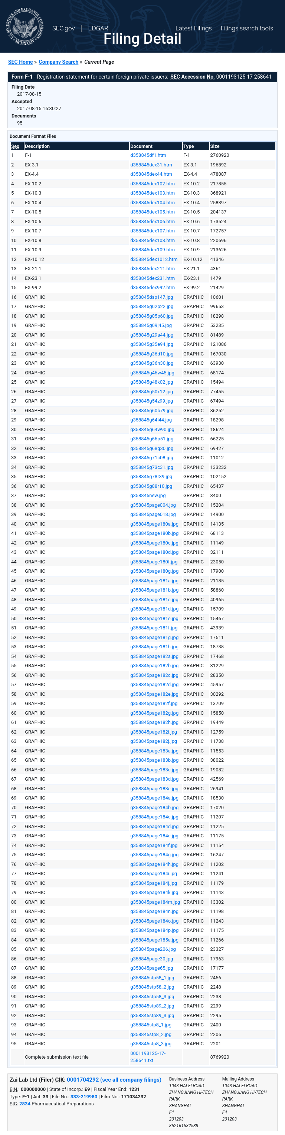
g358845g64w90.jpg (152, 429)
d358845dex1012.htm (153, 259)
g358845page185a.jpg (154, 940)
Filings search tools (246, 28)
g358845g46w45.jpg (152, 372)
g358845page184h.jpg (154, 864)
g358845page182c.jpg (154, 675)
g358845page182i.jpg (153, 732)
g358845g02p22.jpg (151, 306)
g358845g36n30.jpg (151, 363)
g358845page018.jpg (153, 514)
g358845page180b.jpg (154, 533)
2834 (24, 1103)
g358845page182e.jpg (154, 694)
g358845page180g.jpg (154, 571)
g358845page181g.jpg (154, 637)
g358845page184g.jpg (154, 854)
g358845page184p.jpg (154, 930)
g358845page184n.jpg (154, 911)
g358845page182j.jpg (153, 741)
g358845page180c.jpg (154, 543)
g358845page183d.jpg (154, 779)
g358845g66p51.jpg (151, 438)
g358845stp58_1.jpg (152, 977)
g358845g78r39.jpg (151, 476)
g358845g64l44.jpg (151, 420)
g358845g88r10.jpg (151, 486)
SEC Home (20, 62)
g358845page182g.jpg (154, 713)
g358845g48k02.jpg (151, 382)
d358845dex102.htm (152, 183)
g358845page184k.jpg (154, 892)
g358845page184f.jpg (153, 845)
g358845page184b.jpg (154, 807)
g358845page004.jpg (153, 505)
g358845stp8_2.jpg (150, 1034)
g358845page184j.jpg (153, 883)
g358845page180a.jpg (154, 524)
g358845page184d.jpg (154, 826)
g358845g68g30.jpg (151, 448)
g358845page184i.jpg (153, 873)
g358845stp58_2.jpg (152, 987)
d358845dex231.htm (152, 278)
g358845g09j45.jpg (151, 325)
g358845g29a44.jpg (151, 335)
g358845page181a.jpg (154, 580)
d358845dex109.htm (152, 249)
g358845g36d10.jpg (151, 354)
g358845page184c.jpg (154, 817)
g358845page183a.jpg (154, 751)
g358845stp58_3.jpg (152, 996)
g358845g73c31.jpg (151, 467)
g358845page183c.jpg (154, 769)
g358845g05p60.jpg (151, 316)
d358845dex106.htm (152, 221)
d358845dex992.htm (152, 287)
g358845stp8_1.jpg (150, 1025)
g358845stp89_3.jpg (152, 1015)
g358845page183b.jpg (154, 760)
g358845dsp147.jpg (151, 297)
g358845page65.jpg (151, 968)
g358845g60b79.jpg (151, 410)
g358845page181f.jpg (153, 628)
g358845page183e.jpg (154, 788)
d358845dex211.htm (152, 268)
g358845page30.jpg (151, 959)
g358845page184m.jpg (155, 902)
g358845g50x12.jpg (151, 391)
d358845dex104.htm (152, 202)
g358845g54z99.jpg (151, 401)
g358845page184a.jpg (154, 798)
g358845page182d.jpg (154, 684)
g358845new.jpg (148, 495)
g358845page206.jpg (153, 949)
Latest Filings (194, 28)
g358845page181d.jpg (154, 609)
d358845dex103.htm (152, 193)
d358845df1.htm (148, 155)
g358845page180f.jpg (153, 562)
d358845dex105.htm (152, 212)
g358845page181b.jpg (154, 590)
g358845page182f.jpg (153, 703)
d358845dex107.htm (152, 231)
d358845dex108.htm (152, 240)
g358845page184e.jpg (154, 835)
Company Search (59, 62)
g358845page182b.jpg (154, 665)
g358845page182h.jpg (154, 722)
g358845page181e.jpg (154, 618)
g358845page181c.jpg (154, 599)
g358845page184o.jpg (154, 921)
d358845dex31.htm (151, 165)
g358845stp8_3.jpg (150, 1043)
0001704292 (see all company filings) (114, 1079)
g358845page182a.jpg (154, 656)
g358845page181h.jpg (154, 646)
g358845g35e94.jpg (151, 344)
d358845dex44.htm (151, 174)
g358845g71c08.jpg (151, 457)
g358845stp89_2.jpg (152, 1006)
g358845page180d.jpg (154, 552)
